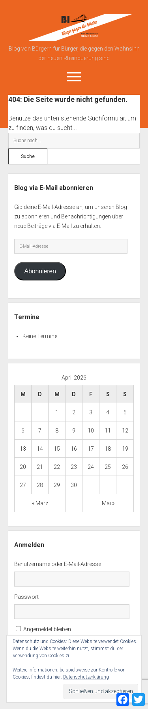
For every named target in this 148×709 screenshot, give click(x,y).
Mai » (108, 503)
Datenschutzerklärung (86, 677)
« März (40, 503)
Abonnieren (40, 271)
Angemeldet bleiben (47, 629)
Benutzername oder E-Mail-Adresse (57, 564)
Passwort (26, 597)
